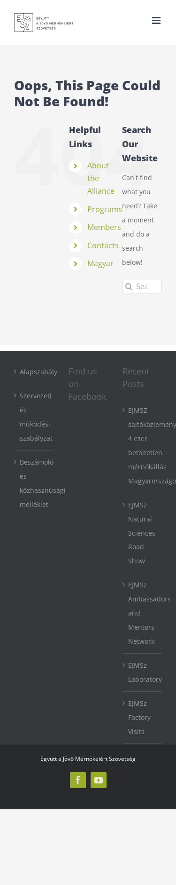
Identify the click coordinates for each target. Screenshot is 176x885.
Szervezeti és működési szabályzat (34, 416)
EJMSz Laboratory (142, 672)
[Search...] (142, 286)
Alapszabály (34, 371)
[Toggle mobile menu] (157, 20)
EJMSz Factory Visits (139, 717)
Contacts (103, 245)
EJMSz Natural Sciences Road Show (141, 533)
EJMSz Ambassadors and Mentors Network (142, 613)
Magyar (100, 263)
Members (104, 227)
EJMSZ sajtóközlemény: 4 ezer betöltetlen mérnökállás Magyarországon (142, 445)
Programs (104, 209)
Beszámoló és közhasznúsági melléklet (34, 483)
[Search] (129, 286)
